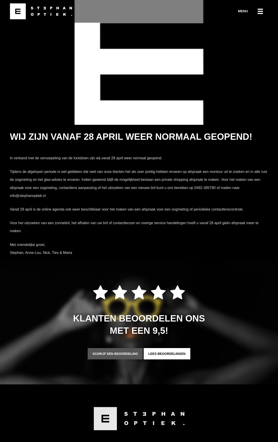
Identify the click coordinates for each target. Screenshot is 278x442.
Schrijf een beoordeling (115, 354)
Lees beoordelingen (167, 354)
